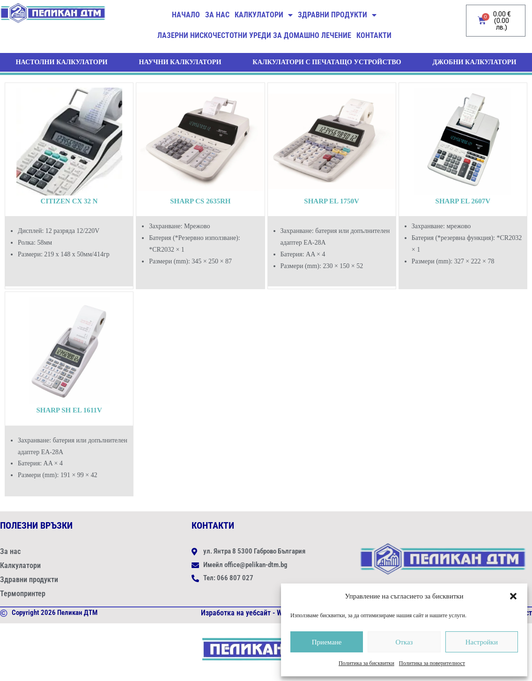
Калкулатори (264, 15)
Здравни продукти (337, 15)
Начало (186, 14)
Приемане (327, 642)
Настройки (482, 642)
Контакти (374, 35)
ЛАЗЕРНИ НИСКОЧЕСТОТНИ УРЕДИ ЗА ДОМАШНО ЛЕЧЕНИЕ (254, 35)
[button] (513, 596)
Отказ (404, 642)
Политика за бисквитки (366, 663)
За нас (217, 14)
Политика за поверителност (432, 663)
